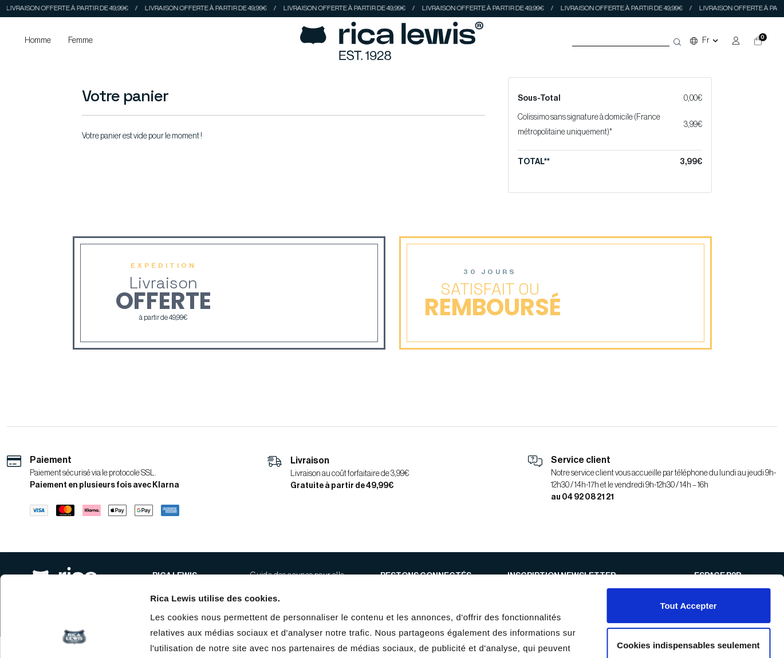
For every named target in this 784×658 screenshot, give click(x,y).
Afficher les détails (188, 636)
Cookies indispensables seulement (688, 569)
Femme (80, 41)
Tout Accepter (688, 530)
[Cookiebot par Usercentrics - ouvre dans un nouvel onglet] (74, 635)
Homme (38, 41)
